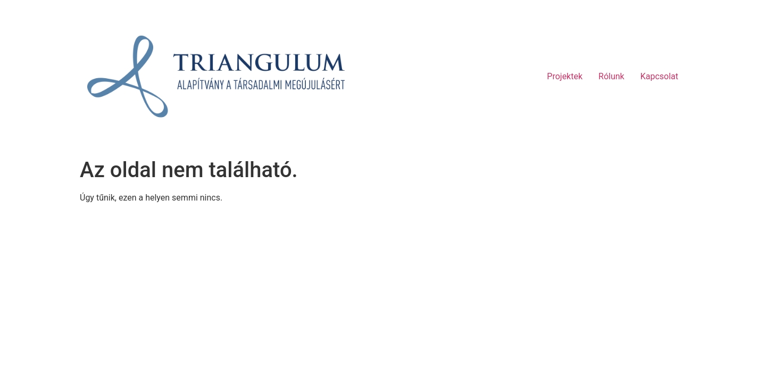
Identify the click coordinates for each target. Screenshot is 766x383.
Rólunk (611, 76)
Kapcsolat (659, 76)
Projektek (564, 76)
